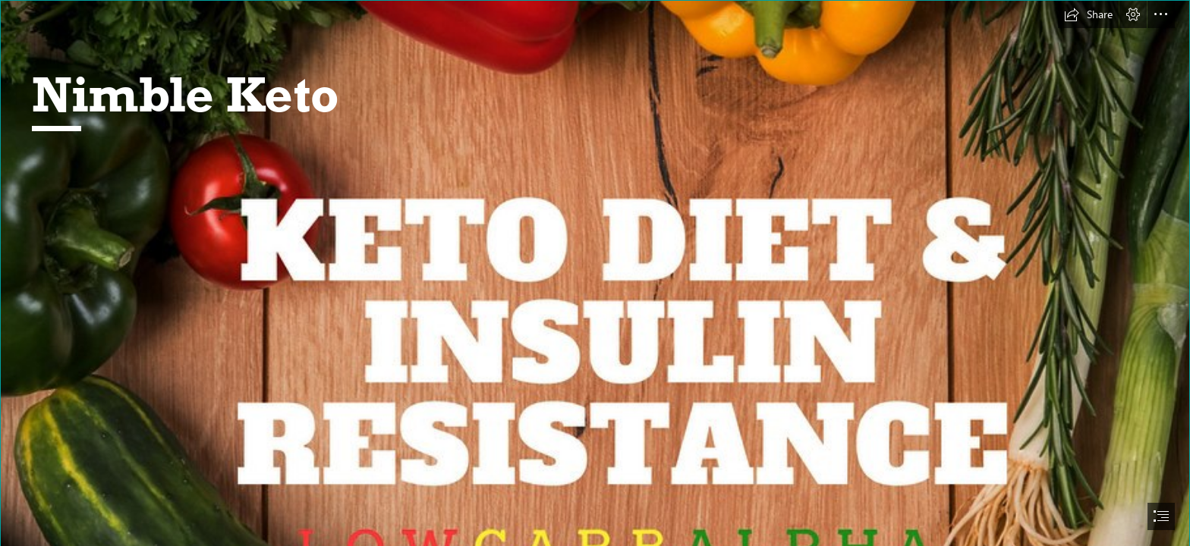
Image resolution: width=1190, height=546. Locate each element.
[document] (595, 273)
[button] (1088, 14)
